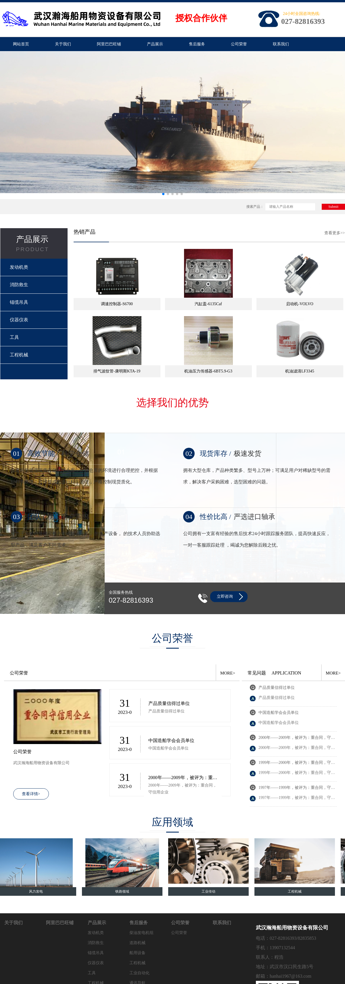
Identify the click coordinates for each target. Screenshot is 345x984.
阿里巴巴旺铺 (109, 44)
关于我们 (63, 44)
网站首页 (21, 44)
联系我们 (281, 44)
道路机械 (137, 943)
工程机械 (19, 354)
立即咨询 (225, 596)
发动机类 (19, 267)
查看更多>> (334, 233)
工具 (14, 337)
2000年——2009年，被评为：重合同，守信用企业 (182, 778)
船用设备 (137, 953)
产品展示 (155, 44)
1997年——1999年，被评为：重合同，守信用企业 (296, 788)
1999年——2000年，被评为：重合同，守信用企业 (296, 763)
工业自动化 (139, 973)
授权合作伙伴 (201, 18)
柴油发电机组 (141, 933)
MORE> (227, 673)
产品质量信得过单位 (169, 703)
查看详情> (31, 794)
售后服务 (197, 44)
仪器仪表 (19, 319)
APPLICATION (286, 672)
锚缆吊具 (19, 302)
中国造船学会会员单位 (171, 740)
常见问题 (257, 672)
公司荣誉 (239, 44)
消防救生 (19, 284)
